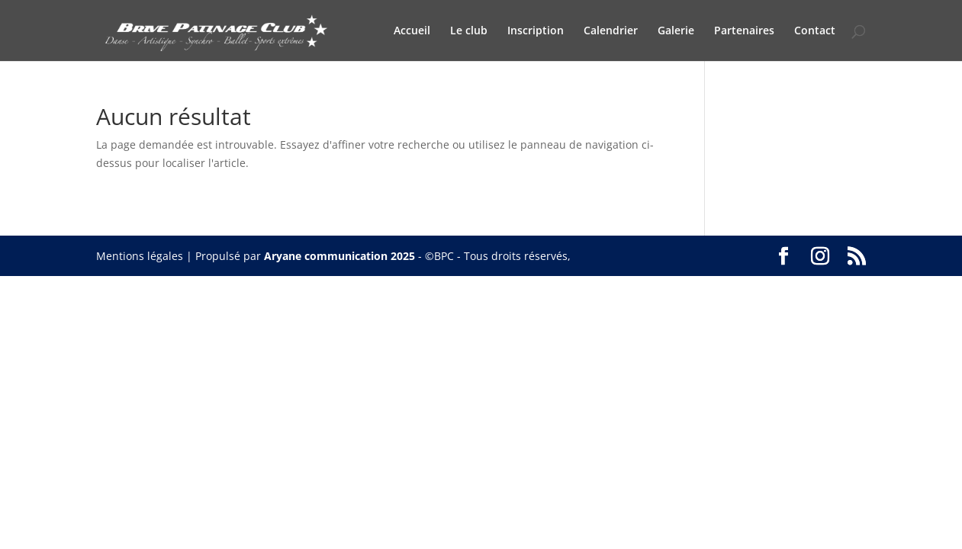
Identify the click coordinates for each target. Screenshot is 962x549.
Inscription (535, 31)
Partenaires (744, 31)
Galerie (676, 31)
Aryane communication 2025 (339, 256)
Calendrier (611, 31)
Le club (468, 31)
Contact (814, 31)
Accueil (412, 31)
